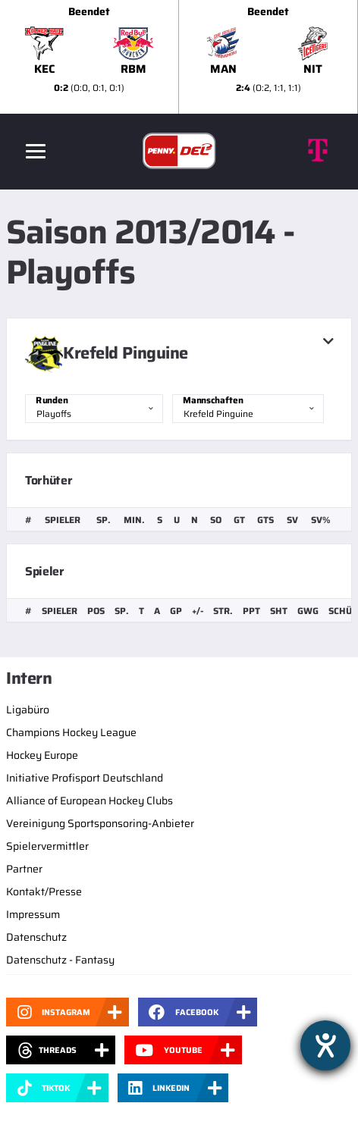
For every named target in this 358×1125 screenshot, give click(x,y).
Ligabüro (27, 709)
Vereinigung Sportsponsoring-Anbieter (100, 823)
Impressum (33, 914)
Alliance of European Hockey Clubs (89, 800)
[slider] (179, 57)
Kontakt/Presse (44, 891)
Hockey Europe (42, 755)
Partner (24, 868)
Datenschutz (36, 937)
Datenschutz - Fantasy (60, 959)
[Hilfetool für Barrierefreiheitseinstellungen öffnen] (325, 1045)
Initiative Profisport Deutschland (84, 777)
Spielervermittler (47, 846)
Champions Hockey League (71, 732)
